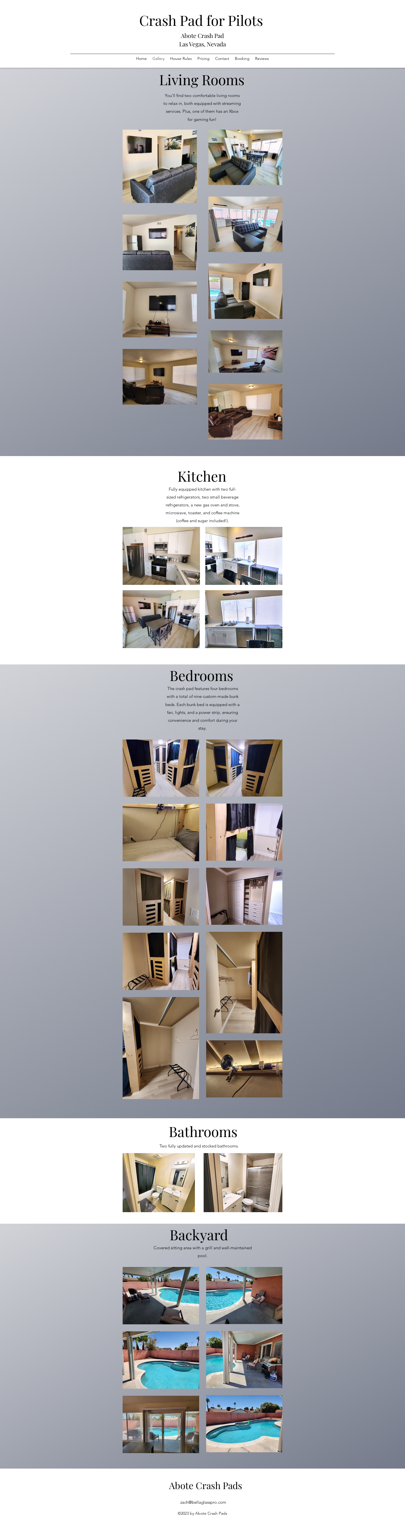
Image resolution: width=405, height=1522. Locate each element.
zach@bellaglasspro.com (203, 1502)
